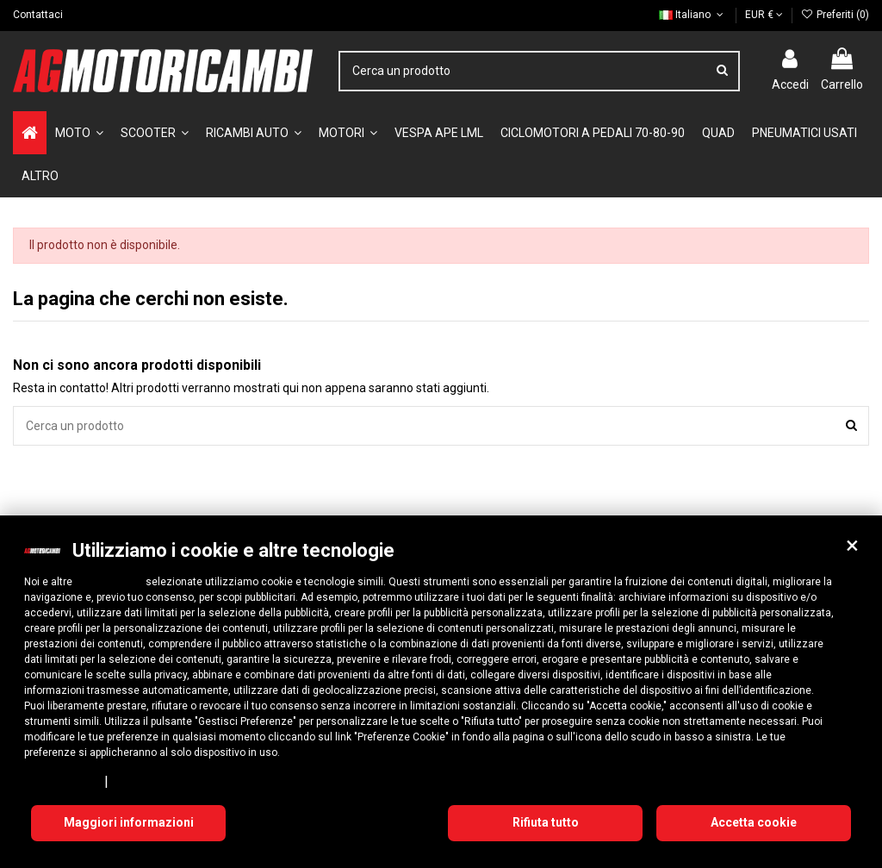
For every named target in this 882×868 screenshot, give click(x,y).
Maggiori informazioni (129, 822)
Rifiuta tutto (545, 822)
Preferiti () (835, 15)
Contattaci (38, 15)
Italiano (692, 15)
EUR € (764, 15)
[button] (852, 546)
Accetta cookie (754, 822)
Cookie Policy (150, 781)
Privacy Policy (61, 781)
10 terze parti (109, 582)
